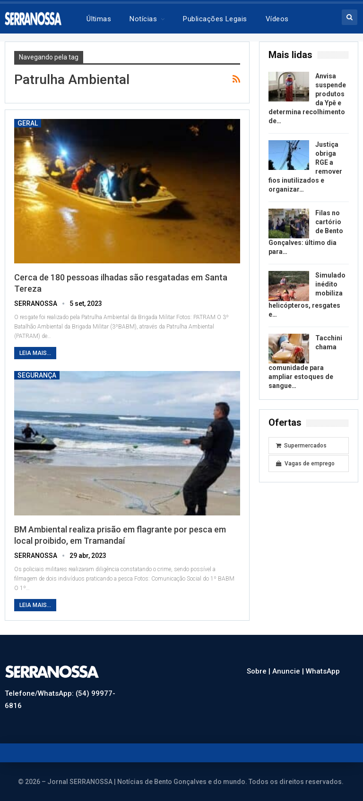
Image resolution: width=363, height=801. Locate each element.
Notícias (143, 19)
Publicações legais (215, 19)
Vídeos (277, 19)
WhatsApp (323, 671)
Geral (27, 123)
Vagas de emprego (305, 463)
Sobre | (259, 671)
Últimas (98, 19)
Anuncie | (289, 671)
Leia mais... (35, 353)
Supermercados (301, 445)
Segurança (36, 375)
